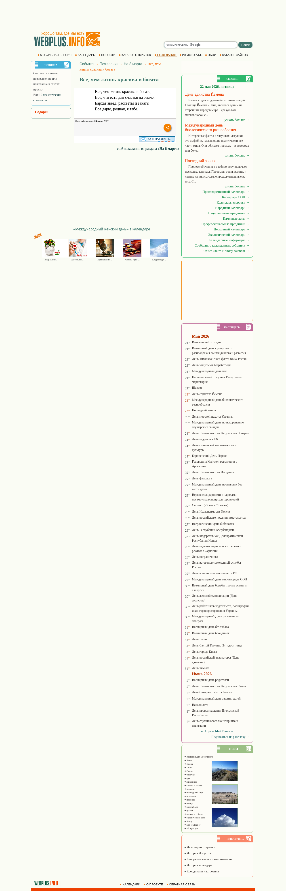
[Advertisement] (143, 15)
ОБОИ (211, 55)
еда (187, 778)
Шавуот (197, 387)
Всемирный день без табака (210, 627)
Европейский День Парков (209, 455)
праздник (190, 796)
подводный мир (193, 792)
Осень (188, 771)
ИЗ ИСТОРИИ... (192, 55)
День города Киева (204, 651)
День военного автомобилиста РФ (214, 573)
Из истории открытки (199, 847)
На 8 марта (133, 64)
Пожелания (109, 64)
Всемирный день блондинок (210, 633)
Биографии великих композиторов (208, 859)
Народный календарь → (232, 208)
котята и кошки (193, 785)
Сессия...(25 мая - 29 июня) (210, 505)
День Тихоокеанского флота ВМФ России (219, 359)
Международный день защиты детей (216, 698)
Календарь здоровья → (233, 202)
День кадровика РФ (205, 439)
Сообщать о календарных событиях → (221, 245)
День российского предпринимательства (219, 517)
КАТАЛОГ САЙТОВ (234, 55)
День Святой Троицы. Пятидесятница (217, 645)
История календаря (198, 865)
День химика (200, 668)
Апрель (209, 731)
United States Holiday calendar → (226, 251)
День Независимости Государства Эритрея (220, 433)
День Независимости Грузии (211, 511)
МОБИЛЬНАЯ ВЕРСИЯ (55, 55)
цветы (188, 810)
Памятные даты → (236, 218)
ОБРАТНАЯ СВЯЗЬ (181, 884)
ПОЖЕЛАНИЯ (165, 55)
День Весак (199, 639)
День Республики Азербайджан (213, 530)
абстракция (191, 828)
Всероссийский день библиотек (213, 524)
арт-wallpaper (192, 824)
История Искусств (197, 853)
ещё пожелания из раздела (148, 148)
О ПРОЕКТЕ (154, 884)
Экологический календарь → (228, 234)
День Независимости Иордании (213, 472)
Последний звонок (204, 410)
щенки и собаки (193, 814)
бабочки (189, 774)
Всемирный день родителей (210, 680)
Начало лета (200, 704)
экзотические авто (194, 817)
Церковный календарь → (231, 229)
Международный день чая (209, 371)
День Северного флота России (212, 692)
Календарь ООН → (235, 197)
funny (188, 821)
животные (190, 781)
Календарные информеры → (229, 240)
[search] (200, 45)
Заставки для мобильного (198, 756)
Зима (188, 760)
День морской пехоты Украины (212, 416)
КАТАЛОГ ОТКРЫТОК (135, 55)
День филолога (202, 478)
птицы (188, 803)
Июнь (226, 731)
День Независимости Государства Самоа (219, 686)
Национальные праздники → (228, 213)
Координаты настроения (201, 871)
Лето (187, 767)
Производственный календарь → (225, 191)
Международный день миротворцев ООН (219, 579)
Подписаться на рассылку (230, 737)
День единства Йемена (207, 394)
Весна (188, 763)
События (87, 64)
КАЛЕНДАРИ (130, 884)
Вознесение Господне (206, 342)
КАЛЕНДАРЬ (85, 55)
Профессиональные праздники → (225, 224)
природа (189, 799)
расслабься (191, 806)
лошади (189, 789)
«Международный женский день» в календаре (111, 229)
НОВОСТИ (107, 55)
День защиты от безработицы (211, 365)
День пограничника (205, 556)
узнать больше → (237, 120)
